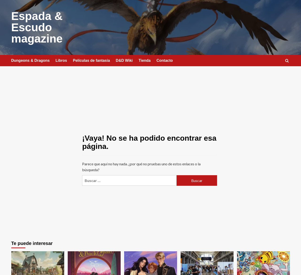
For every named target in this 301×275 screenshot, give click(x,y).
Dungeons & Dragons (30, 60)
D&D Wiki (124, 60)
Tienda (144, 60)
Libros (61, 60)
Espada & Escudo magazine (37, 27)
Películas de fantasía (91, 60)
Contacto (165, 60)
